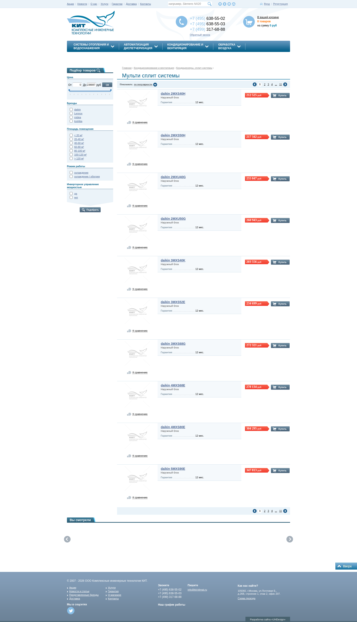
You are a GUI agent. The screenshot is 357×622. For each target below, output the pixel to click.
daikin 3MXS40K (173, 260)
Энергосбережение (89, 56)
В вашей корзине (268, 17)
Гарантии (117, 4)
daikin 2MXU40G (173, 177)
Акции (70, 4)
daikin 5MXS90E (173, 469)
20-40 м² (79, 139)
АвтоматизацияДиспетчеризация (138, 46)
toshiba (78, 121)
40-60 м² (79, 143)
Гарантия (113, 591)
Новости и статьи (79, 591)
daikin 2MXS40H (173, 93)
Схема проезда (246, 598)
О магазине (114, 595)
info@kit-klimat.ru (197, 589)
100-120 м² (80, 154)
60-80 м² (79, 147)
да (75, 193)
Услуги (104, 4)
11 (280, 84)
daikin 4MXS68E (173, 385)
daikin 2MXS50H (173, 135)
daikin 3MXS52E (173, 302)
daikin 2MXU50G (173, 218)
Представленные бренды (84, 595)
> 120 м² (79, 158)
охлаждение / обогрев (87, 176)
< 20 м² (78, 135)
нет (76, 197)
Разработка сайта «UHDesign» (268, 619)
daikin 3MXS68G (173, 344)
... (276, 84)
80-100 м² (79, 150)
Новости (82, 4)
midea (77, 117)
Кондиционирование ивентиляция (185, 46)
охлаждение (81, 172)
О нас (94, 4)
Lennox (78, 113)
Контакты (145, 4)
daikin (77, 109)
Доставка (131, 4)
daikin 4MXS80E (173, 427)
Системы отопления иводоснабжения (91, 46)
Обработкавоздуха (226, 46)
